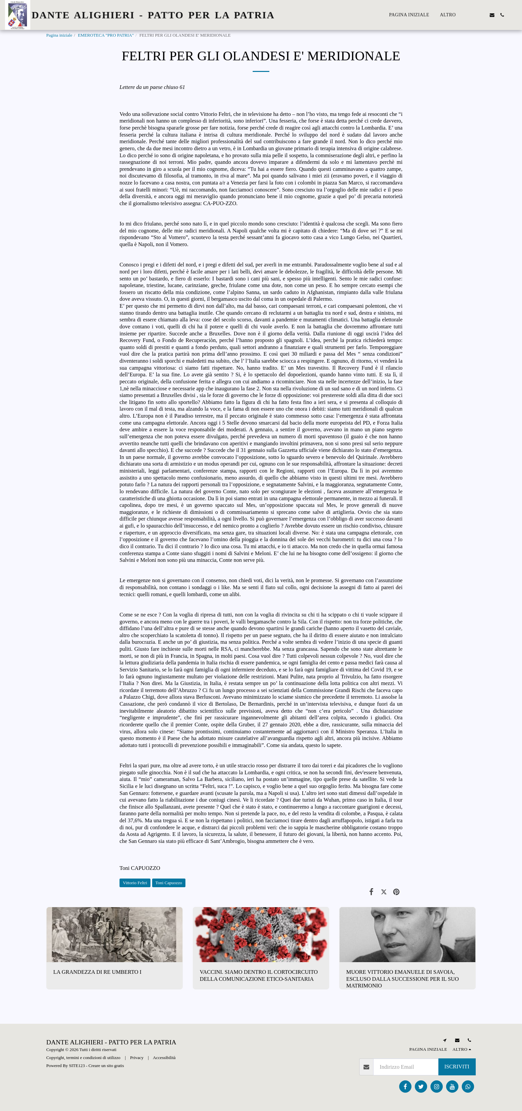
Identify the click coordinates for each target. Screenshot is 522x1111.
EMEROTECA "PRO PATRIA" (106, 35)
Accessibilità (164, 1057)
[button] (472, 15)
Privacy (136, 1057)
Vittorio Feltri (135, 882)
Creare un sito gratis (106, 1065)
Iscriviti (456, 1066)
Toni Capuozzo (168, 882)
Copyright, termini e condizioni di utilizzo (83, 1057)
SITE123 (77, 1065)
